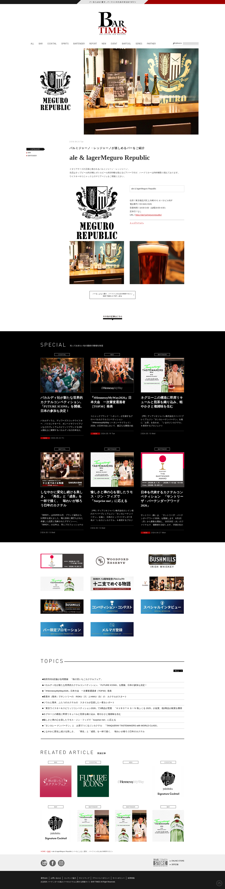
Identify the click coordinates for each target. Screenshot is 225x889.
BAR (41, 43)
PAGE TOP (219, 883)
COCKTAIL (52, 43)
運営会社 (44, 878)
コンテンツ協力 (70, 878)
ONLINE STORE (177, 861)
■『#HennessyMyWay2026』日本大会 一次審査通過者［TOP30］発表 (77, 691)
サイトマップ (84, 878)
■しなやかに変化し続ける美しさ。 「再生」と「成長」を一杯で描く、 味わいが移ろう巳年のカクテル (93, 731)
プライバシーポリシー (101, 878)
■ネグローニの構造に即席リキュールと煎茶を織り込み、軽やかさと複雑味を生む (81, 714)
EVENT (114, 43)
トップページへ (137, 223)
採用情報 (131, 878)
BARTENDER (79, 43)
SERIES (139, 43)
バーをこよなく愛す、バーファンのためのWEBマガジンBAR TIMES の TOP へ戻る (112, 295)
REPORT (93, 43)
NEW (104, 43)
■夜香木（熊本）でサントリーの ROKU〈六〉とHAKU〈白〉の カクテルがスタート (84, 696)
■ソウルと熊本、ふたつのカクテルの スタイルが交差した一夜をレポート (78, 702)
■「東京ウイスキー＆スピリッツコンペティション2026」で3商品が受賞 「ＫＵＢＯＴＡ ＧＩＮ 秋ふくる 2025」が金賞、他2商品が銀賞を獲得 (112, 708)
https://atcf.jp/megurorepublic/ (148, 215)
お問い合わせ (56, 878)
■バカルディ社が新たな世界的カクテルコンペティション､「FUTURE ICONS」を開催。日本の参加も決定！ (94, 685)
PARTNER (151, 43)
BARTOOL (126, 43)
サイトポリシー (119, 878)
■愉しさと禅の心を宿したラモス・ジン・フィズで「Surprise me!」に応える (79, 720)
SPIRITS (65, 43)
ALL (32, 43)
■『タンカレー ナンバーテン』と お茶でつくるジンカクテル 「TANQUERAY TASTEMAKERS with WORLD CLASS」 (100, 725)
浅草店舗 (174, 864)
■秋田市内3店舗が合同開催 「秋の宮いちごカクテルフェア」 (72, 679)
